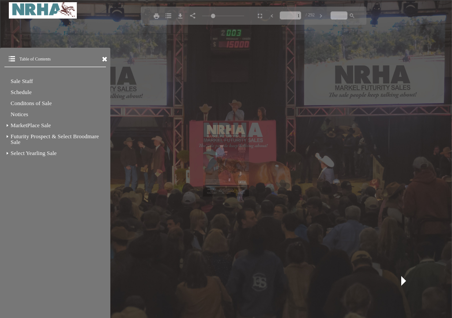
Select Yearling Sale (33, 153)
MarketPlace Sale (31, 125)
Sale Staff (22, 81)
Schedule (21, 92)
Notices (19, 114)
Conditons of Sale (31, 103)
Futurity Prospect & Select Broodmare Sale (55, 139)
